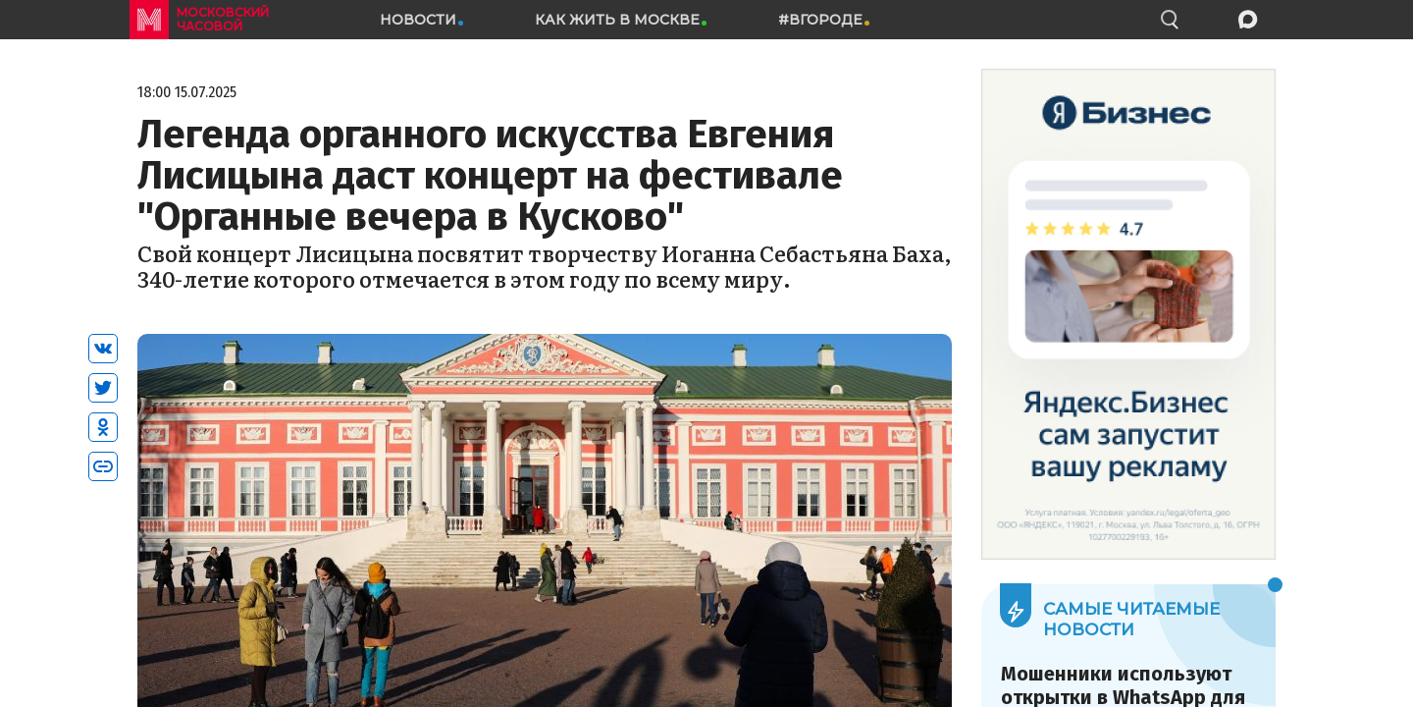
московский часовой (223, 19)
